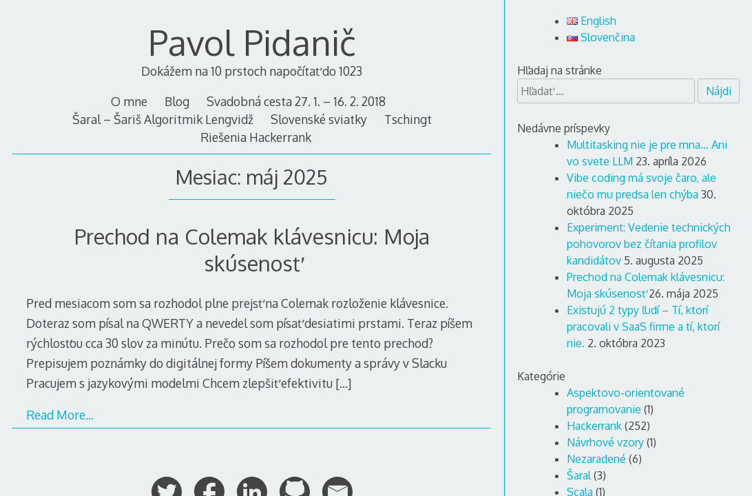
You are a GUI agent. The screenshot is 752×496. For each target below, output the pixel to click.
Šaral (579, 475)
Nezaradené (596, 459)
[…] (343, 383)
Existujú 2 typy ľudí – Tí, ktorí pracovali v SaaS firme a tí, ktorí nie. (643, 326)
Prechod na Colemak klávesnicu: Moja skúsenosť (252, 249)
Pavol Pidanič (252, 42)
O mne (129, 101)
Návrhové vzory (605, 442)
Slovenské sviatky (319, 119)
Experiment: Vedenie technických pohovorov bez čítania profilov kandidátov (649, 243)
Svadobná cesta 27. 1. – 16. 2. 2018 (296, 101)
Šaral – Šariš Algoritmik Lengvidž (162, 119)
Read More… (60, 414)
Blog (177, 101)
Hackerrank (594, 426)
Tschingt (408, 119)
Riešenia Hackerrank (255, 137)
